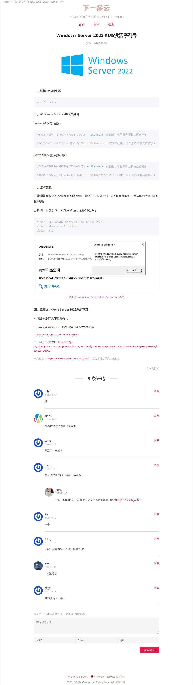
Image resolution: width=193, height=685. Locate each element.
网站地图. (120, 681)
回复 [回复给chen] (156, 464)
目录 (97, 24)
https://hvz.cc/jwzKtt (128, 499)
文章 (88, 43)
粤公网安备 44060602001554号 (107, 675)
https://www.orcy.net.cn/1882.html (68, 357)
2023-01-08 (100, 43)
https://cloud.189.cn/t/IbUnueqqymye (57, 333)
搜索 (111, 24)
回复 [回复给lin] (156, 513)
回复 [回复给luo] (156, 562)
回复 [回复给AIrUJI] (156, 538)
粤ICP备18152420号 (78, 675)
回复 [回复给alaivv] (156, 414)
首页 (21, 1)
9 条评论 (154, 367)
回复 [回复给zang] (156, 439)
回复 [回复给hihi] (156, 390)
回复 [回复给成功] (156, 587)
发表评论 (150, 649)
